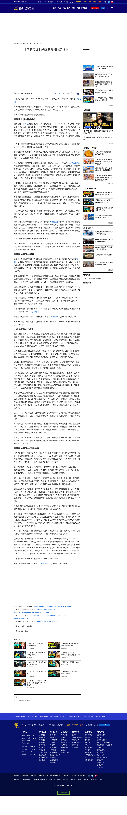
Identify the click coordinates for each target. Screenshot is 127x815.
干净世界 (44, 779)
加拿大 (28, 716)
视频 (59, 8)
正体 (57, 2)
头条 (64, 8)
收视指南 (33, 775)
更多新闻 (110, 184)
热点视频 (32, 746)
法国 (51, 716)
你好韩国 (87, 740)
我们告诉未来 (101, 735)
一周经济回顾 (43, 752)
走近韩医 (75, 747)
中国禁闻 (42, 740)
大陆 (23, 743)
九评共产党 (100, 747)
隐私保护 (41, 775)
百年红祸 (100, 752)
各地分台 (50, 2)
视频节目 (21, 43)
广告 (85, 2)
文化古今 (64, 750)
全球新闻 (42, 735)
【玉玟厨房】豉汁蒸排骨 (103, 255)
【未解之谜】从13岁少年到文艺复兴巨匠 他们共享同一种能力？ (37, 683)
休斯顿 (46, 716)
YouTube (112, 2)
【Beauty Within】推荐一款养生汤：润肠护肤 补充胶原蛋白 (103, 162)
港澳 (28, 735)
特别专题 (86, 275)
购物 (99, 2)
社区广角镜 (42, 755)
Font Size (72, 93)
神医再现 (75, 745)
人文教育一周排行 (90, 189)
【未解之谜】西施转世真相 (70, 662)
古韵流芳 (64, 740)
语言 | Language (69, 2)
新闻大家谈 (53, 735)
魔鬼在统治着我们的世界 (105, 745)
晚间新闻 (42, 742)
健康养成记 (75, 742)
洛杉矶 (34, 716)
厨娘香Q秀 (88, 752)
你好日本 (87, 737)
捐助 (90, 2)
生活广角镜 (88, 735)
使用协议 (49, 775)
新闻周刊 (42, 747)
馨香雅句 (64, 742)
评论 (23, 740)
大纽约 (23, 716)
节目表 (52, 725)
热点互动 (53, 737)
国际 (23, 735)
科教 (28, 743)
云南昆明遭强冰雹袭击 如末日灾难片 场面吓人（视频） (103, 84)
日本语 (97, 716)
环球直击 (42, 737)
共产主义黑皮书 (102, 757)
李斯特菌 (35, 312)
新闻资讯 (32, 725)
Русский (91, 716)
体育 (34, 738)
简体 (60, 2)
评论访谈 (84, 8)
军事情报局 (53, 750)
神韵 (39, 2)
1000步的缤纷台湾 (90, 756)
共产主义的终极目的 (103, 742)
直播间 (60, 725)
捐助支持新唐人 (72, 725)
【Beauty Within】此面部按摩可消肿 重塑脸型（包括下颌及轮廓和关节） (103, 178)
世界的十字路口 (55, 755)
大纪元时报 (35, 779)
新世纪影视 (93, 779)
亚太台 (62, 716)
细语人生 (53, 762)
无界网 (86, 779)
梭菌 (32, 254)
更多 (101, 779)
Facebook (105, 2)
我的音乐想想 (89, 760)
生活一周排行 (88, 228)
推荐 (68, 8)
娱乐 (34, 735)
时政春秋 (53, 742)
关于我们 (25, 775)
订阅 (104, 725)
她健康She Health (77, 737)
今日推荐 (86, 110)
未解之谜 (35, 43)
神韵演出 (24, 754)
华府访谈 (42, 750)
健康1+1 (74, 735)
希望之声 (52, 779)
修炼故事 (100, 765)
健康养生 (75, 732)
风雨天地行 (100, 755)
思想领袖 (53, 745)
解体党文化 (87, 283)
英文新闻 (78, 2)
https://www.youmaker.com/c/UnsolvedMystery (52, 606)
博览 (78, 8)
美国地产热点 (65, 752)
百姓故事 (100, 760)
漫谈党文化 (100, 762)
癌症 (32, 107)
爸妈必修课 (64, 747)
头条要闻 (24, 746)
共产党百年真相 (102, 740)
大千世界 (87, 750)
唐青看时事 (53, 752)
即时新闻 (24, 749)
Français (84, 716)
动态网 (79, 779)
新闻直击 (42, 745)
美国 (23, 738)
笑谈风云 (64, 737)
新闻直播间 (95, 8)
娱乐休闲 (88, 732)
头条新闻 (86, 49)
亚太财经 (42, 760)
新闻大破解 (53, 747)
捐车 (94, 2)
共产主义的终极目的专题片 (92, 279)
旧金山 (56, 716)
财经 (28, 740)
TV (103, 8)
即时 (73, 8)
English (76, 716)
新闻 (54, 8)
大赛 (44, 2)
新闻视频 (42, 732)
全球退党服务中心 (62, 779)
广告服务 (65, 775)
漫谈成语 (64, 745)
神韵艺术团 (26, 779)
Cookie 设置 (63, 792)
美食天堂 (87, 742)
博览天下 (24, 752)
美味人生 (87, 745)
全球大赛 (32, 754)
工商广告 (100, 767)
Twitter (109, 2)
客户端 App (81, 775)
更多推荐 (110, 143)
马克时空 (53, 757)
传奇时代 (100, 737)
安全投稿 (57, 775)
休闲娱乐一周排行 (90, 148)
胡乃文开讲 (75, 740)
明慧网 (73, 779)
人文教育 (28, 43)
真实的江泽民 (101, 750)
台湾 (28, 738)
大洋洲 (40, 716)
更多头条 (110, 105)
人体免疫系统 (74, 163)
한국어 (104, 716)
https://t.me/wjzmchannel (47, 621)
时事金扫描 (53, 740)
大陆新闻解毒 (54, 760)
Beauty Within (89, 747)
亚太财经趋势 (43, 757)
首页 (15, 43)
